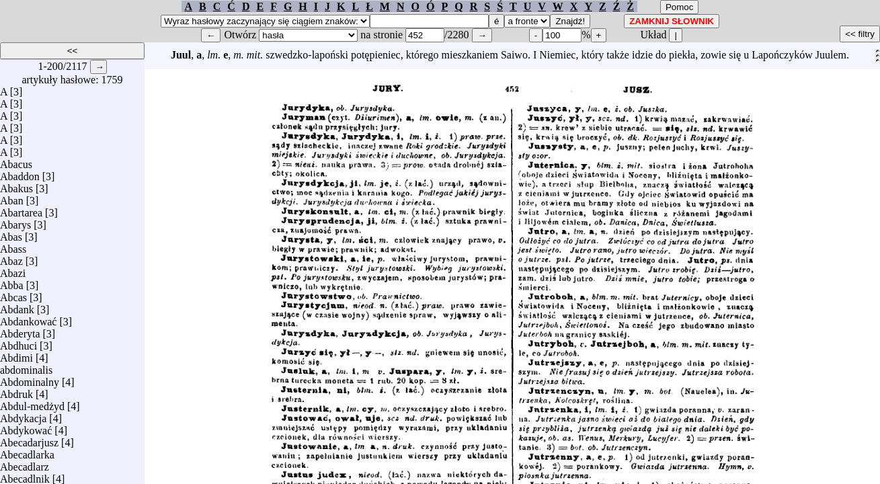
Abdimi (16, 354)
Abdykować (26, 427)
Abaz (11, 258)
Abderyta (20, 330)
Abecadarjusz (29, 439)
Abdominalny (29, 379)
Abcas (13, 294)
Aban (12, 197)
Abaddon (20, 173)
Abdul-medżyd (32, 403)
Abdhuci (18, 342)
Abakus (16, 185)
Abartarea (21, 209)
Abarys (15, 221)
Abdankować (28, 318)
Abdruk (16, 391)
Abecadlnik (25, 475)
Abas (11, 233)
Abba (12, 282)
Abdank (17, 306)
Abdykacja (23, 415)
